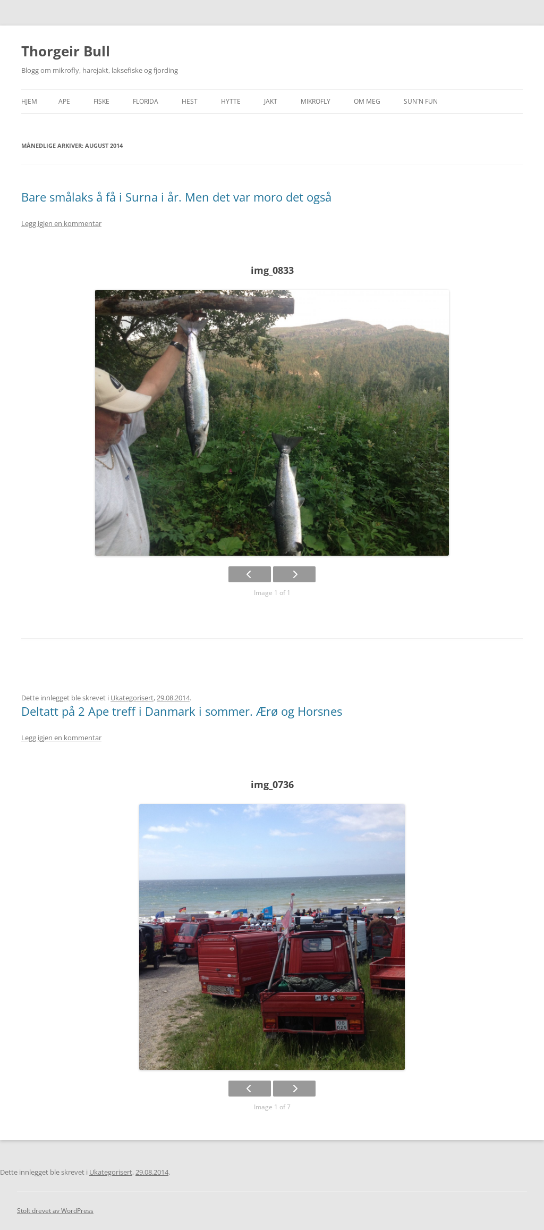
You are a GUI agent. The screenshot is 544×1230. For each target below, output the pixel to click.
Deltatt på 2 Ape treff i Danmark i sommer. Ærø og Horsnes (181, 711)
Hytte (231, 101)
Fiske (101, 101)
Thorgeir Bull (65, 51)
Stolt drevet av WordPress (55, 1210)
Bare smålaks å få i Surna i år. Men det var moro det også (176, 197)
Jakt (270, 101)
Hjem (29, 101)
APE (64, 101)
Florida (145, 101)
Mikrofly (315, 101)
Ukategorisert (132, 697)
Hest (190, 101)
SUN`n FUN (421, 101)
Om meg (367, 101)
